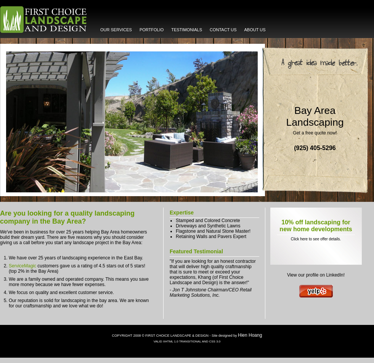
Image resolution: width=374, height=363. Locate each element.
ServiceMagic (22, 266)
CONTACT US (223, 29)
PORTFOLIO (152, 29)
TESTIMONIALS (186, 29)
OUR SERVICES (116, 29)
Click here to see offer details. (316, 239)
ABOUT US (255, 29)
